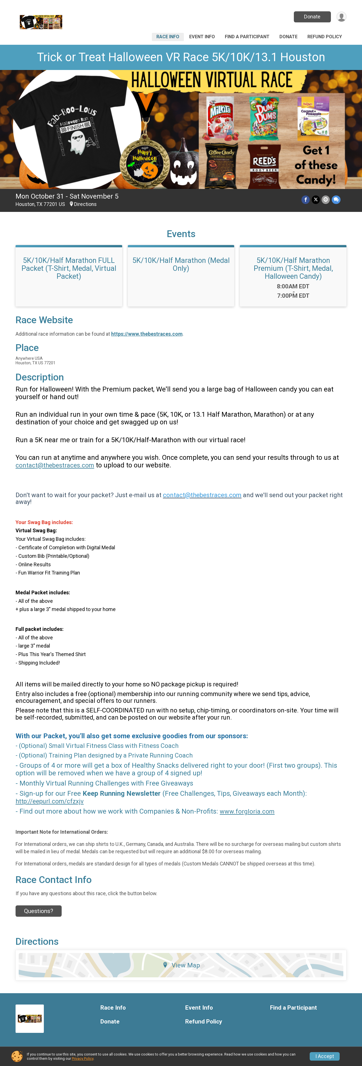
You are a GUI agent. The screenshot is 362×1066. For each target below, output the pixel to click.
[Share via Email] (326, 200)
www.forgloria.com (247, 811)
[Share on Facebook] (306, 200)
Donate (312, 17)
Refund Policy (324, 36)
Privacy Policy (82, 1058)
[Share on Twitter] (316, 200)
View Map (181, 965)
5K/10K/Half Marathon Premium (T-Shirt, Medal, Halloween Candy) (293, 268)
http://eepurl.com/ (41, 801)
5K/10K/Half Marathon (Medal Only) (181, 264)
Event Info (202, 36)
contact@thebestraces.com (55, 465)
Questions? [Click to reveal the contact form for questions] (38, 911)
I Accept (324, 1056)
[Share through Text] (336, 200)
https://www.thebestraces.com (146, 334)
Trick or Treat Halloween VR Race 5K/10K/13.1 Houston (181, 57)
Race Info (167, 36)
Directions (85, 204)
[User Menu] (341, 17)
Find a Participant (247, 36)
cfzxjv (75, 801)
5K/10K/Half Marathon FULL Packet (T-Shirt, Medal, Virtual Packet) (68, 268)
